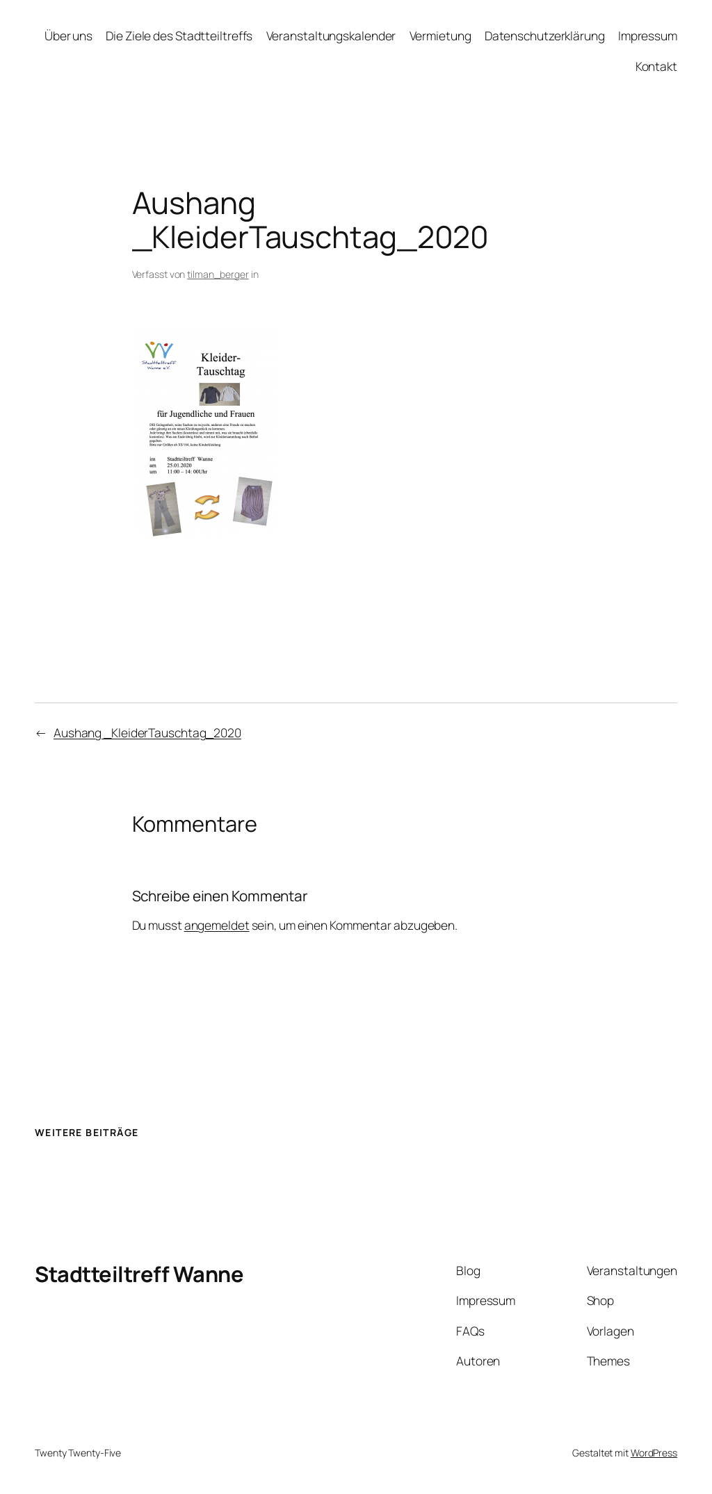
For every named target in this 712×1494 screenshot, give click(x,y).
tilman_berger (218, 274)
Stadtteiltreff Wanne (139, 1273)
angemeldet (217, 925)
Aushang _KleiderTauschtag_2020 (147, 732)
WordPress (654, 1452)
